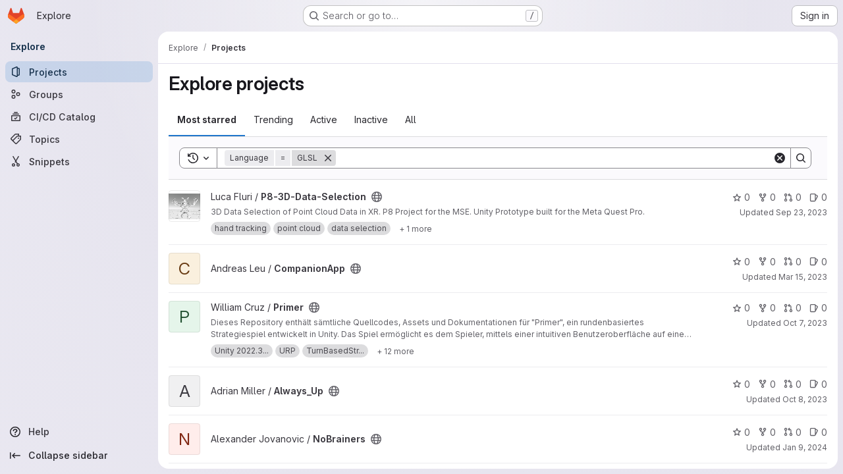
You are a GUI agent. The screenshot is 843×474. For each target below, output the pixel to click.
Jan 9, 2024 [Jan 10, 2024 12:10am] (804, 447)
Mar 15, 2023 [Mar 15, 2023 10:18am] (802, 277)
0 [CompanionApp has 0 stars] (741, 261)
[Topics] (79, 138)
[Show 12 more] (395, 351)
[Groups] (79, 94)
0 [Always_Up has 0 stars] (741, 384)
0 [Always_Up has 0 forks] (767, 384)
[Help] (79, 431)
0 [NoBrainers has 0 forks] (767, 432)
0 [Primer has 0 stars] (741, 307)
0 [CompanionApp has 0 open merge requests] (793, 261)
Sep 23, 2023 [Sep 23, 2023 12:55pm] (801, 212)
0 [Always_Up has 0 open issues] (818, 384)
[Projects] (79, 71)
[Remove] (328, 158)
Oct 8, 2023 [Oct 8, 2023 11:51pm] (804, 399)
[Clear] (780, 158)
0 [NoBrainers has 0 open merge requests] (793, 432)
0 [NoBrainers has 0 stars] (741, 432)
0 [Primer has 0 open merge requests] (793, 307)
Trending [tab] (273, 119)
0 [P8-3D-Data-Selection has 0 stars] (741, 197)
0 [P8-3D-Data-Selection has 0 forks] (767, 197)
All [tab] (410, 119)
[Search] (554, 158)
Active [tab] (323, 119)
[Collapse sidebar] (79, 455)
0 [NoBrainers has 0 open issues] (818, 432)
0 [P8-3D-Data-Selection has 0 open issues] (818, 197)
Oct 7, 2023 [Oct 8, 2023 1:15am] (805, 323)
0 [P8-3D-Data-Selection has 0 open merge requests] (793, 197)
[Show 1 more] (415, 228)
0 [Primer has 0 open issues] (818, 307)
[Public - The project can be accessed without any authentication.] (376, 197)
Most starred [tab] (206, 119)
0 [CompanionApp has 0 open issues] (818, 261)
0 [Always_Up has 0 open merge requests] (793, 384)
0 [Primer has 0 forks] (767, 307)
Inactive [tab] (371, 119)
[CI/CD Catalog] (79, 116)
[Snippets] (79, 161)
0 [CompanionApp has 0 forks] (767, 261)
